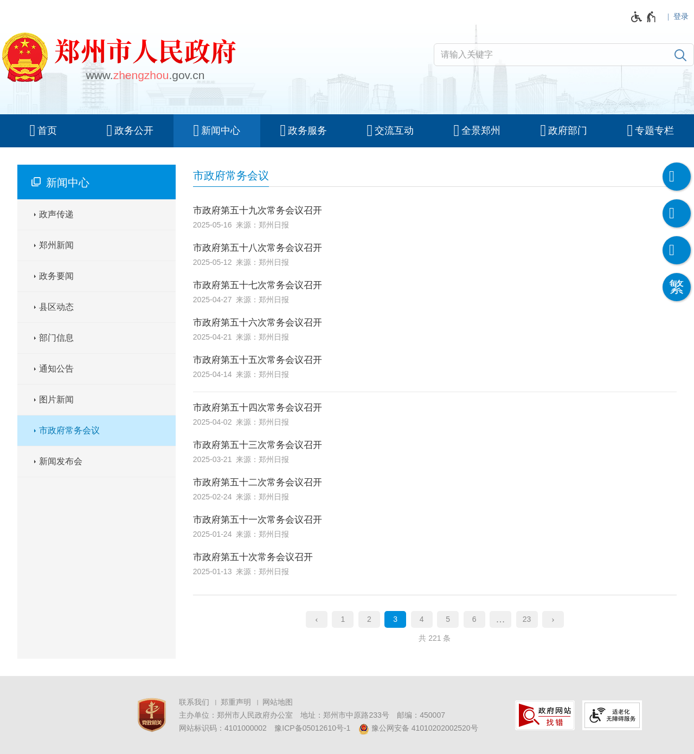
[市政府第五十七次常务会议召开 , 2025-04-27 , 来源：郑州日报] (435, 291)
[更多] (500, 619)
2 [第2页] (369, 619)
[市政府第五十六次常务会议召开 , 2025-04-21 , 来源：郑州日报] (435, 328)
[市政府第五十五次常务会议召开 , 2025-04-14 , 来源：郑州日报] (435, 366)
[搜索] (680, 55)
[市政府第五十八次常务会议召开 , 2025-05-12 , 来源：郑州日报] (435, 253)
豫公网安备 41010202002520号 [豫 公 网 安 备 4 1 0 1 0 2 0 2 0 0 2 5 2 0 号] (418, 729)
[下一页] (553, 619)
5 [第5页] (448, 619)
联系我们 (194, 702)
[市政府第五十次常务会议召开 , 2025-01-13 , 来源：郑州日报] (435, 563)
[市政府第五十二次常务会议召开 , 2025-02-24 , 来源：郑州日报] (435, 488)
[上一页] (316, 619)
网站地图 (277, 702)
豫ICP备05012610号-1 (312, 728)
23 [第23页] (527, 619)
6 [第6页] (474, 619)
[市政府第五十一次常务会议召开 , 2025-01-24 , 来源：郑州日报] (435, 525)
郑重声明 (236, 702)
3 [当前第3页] (395, 619)
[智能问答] (677, 250)
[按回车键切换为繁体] (677, 287)
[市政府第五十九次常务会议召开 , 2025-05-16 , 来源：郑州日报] (435, 213)
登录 (681, 16)
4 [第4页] (422, 619)
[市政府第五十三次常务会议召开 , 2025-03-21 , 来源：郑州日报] (435, 451)
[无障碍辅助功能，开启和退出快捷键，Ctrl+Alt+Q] (644, 16)
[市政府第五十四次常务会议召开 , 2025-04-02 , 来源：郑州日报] (435, 412)
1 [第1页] (342, 619)
